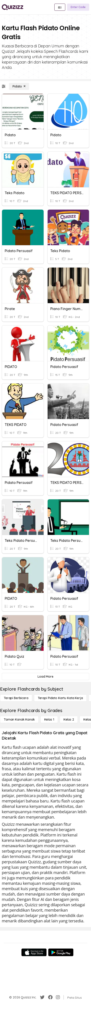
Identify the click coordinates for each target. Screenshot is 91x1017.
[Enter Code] (78, 7)
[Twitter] (42, 997)
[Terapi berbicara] (16, 698)
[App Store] (34, 952)
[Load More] (45, 676)
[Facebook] (50, 997)
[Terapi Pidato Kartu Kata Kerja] (60, 698)
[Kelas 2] (69, 719)
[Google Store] (60, 952)
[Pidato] (19, 86)
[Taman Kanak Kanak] (19, 719)
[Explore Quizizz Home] (12, 7)
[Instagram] (58, 997)
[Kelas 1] (49, 719)
